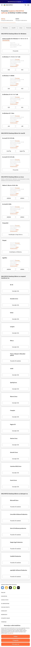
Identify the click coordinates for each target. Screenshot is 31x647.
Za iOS (18, 587)
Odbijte (15, 636)
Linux (20, 28)
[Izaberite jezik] (28, 5)
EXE (9, 70)
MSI (22, 70)
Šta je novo (17, 59)
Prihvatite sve (15, 644)
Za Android (14, 587)
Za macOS (10, 587)
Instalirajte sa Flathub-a (15, 252)
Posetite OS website (15, 361)
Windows (5, 28)
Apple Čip (22, 151)
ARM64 (22, 198)
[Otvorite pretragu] (25, 5)
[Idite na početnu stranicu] (8, 5)
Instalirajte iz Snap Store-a (15, 234)
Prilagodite (15, 640)
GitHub (17, 64)
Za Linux (6, 587)
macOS (13, 28)
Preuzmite (15, 51)
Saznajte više (15, 291)
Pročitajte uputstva (13, 66)
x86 (22, 126)
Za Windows (2, 587)
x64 (9, 126)
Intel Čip (9, 151)
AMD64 (9, 198)
